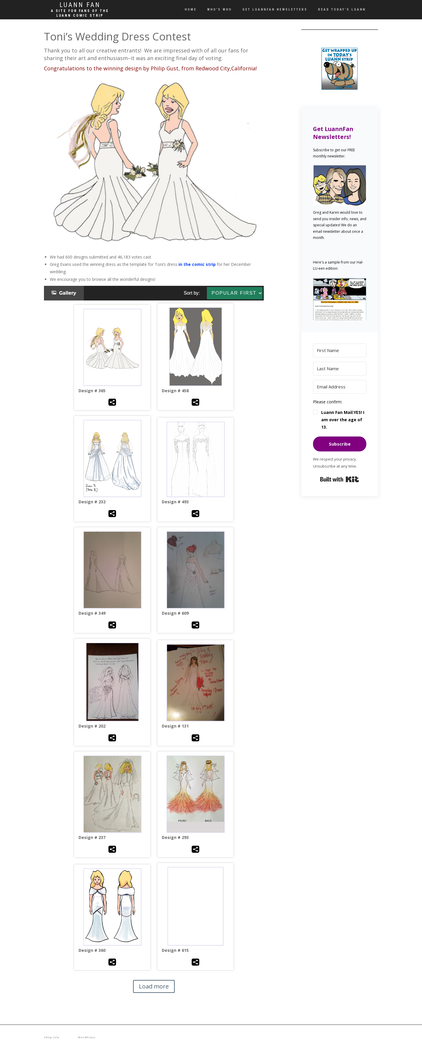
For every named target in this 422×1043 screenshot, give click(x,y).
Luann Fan (80, 5)
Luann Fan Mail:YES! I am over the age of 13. (342, 420)
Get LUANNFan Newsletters (274, 9)
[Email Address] (340, 387)
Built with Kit (339, 479)
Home (191, 9)
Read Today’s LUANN (342, 9)
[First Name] (340, 350)
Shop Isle (51, 1037)
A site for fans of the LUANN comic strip (80, 13)
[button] (340, 299)
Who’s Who (219, 9)
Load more (154, 986)
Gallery (64, 293)
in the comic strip (197, 264)
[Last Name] (340, 369)
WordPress (87, 1037)
